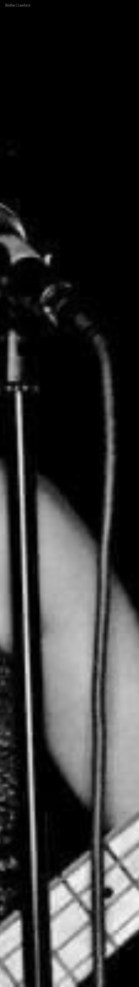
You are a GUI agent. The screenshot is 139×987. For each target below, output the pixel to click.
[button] (69, 980)
